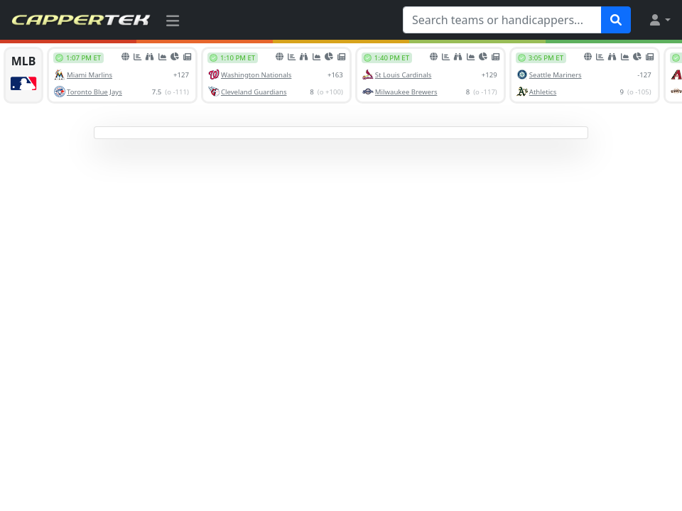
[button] (659, 20)
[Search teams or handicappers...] (502, 19)
